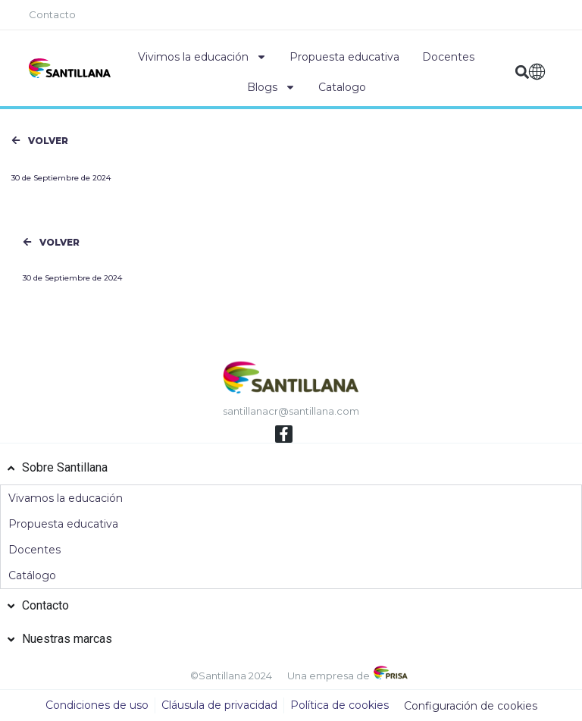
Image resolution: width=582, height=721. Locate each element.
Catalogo (342, 87)
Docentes (448, 57)
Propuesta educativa (344, 57)
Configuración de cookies (470, 706)
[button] (521, 72)
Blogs (271, 87)
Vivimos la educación (202, 57)
